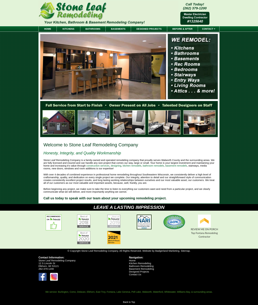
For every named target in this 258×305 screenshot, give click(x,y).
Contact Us (135, 274)
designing (116, 165)
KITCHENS (68, 29)
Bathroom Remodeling (141, 266)
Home (132, 260)
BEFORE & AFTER (182, 29)
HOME (47, 29)
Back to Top (129, 302)
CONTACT (208, 29)
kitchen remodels (132, 165)
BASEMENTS (118, 29)
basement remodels (176, 165)
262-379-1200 (46, 268)
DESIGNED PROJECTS (148, 29)
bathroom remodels (153, 165)
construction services (97, 165)
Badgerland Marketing (167, 250)
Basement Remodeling (141, 268)
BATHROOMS (92, 29)
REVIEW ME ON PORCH (204, 229)
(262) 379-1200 (195, 8)
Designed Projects (139, 271)
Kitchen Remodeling (140, 263)
